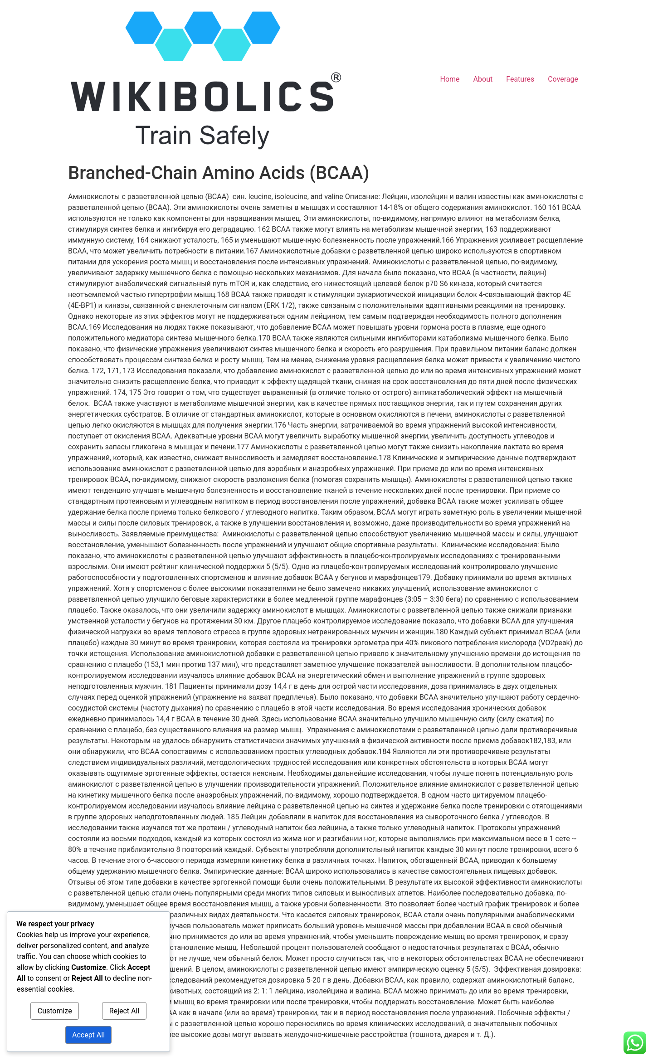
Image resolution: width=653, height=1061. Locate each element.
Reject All (124, 1011)
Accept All (88, 1035)
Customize (55, 1011)
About (483, 79)
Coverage (563, 79)
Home (450, 79)
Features (520, 79)
